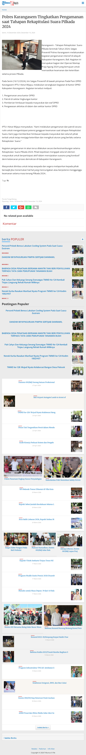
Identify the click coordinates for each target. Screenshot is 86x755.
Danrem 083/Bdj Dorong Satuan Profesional (36, 382)
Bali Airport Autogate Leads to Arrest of (50, 397)
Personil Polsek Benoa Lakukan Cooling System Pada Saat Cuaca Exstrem (32, 247)
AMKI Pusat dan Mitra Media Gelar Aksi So (36, 713)
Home (4, 10)
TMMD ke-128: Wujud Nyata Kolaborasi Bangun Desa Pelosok (36, 367)
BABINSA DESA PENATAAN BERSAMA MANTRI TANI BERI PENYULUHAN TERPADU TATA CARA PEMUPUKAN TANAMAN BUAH (36, 269)
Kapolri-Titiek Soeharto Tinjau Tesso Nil (36, 560)
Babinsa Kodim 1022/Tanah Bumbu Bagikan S (49, 652)
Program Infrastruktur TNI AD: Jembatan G (36, 668)
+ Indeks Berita (9, 738)
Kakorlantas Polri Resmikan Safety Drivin (63, 480)
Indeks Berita (42, 727)
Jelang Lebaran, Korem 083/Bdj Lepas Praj (70, 550)
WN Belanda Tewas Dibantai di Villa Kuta (36, 489)
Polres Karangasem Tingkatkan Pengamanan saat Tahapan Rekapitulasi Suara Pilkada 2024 (42, 21)
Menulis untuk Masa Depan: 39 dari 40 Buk (36, 591)
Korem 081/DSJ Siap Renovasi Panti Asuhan (36, 698)
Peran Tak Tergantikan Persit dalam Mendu (36, 427)
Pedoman (42, 749)
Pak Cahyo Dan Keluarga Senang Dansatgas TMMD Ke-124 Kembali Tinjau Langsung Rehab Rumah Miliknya (33, 281)
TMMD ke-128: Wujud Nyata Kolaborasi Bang (36, 412)
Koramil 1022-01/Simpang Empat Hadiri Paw (49, 637)
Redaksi (34, 749)
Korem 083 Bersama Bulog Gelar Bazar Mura (23, 627)
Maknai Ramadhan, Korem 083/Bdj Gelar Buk (43, 549)
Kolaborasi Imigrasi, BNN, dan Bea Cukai (50, 683)
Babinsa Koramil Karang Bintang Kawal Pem (63, 628)
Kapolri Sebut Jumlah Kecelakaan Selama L (36, 504)
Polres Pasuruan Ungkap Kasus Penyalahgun (23, 479)
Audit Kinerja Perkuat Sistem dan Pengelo (36, 442)
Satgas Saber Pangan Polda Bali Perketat (16, 549)
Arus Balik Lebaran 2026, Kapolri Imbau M (36, 519)
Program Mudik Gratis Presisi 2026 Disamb (36, 576)
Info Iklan (51, 749)
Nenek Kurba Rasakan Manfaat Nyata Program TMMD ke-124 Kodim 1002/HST (34, 292)
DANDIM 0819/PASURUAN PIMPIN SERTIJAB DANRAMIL (28, 257)
